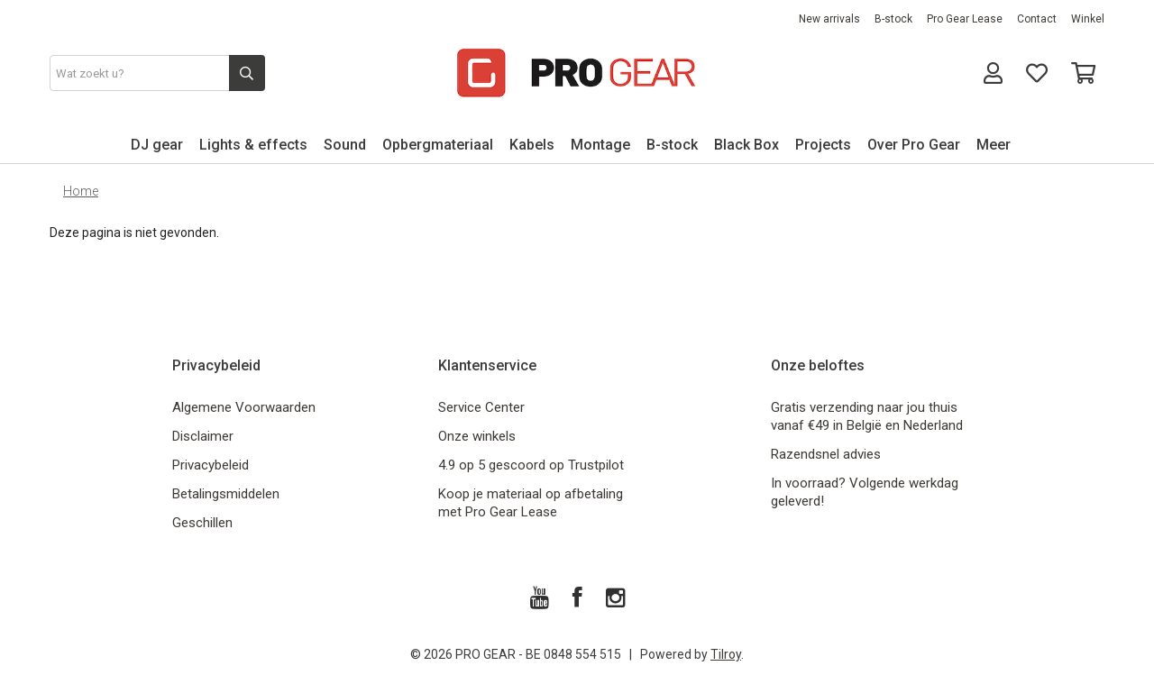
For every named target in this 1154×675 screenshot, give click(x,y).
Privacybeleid (210, 465)
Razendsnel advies (826, 454)
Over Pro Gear (913, 144)
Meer (993, 144)
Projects (823, 144)
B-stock (893, 19)
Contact (1037, 19)
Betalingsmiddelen (225, 494)
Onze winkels (477, 436)
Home (80, 191)
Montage (600, 144)
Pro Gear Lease (965, 19)
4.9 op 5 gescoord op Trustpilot (531, 465)
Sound (345, 144)
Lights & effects (253, 144)
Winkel (1087, 19)
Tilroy (725, 654)
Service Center (481, 407)
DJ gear (157, 144)
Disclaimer (203, 436)
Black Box (746, 144)
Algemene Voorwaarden (244, 407)
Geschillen (202, 523)
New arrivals (829, 19)
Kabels (531, 144)
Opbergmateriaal (437, 144)
